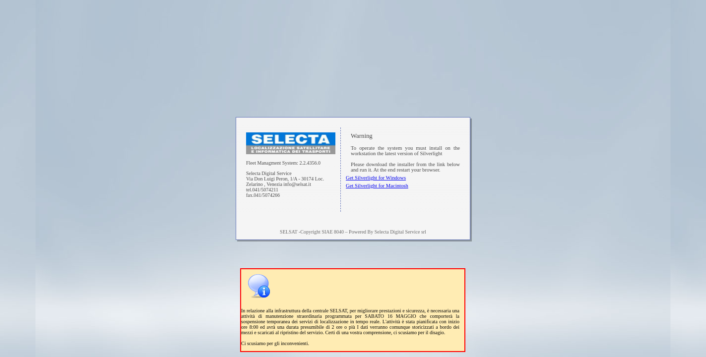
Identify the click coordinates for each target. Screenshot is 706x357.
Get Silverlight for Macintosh (377, 185)
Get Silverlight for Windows (376, 177)
